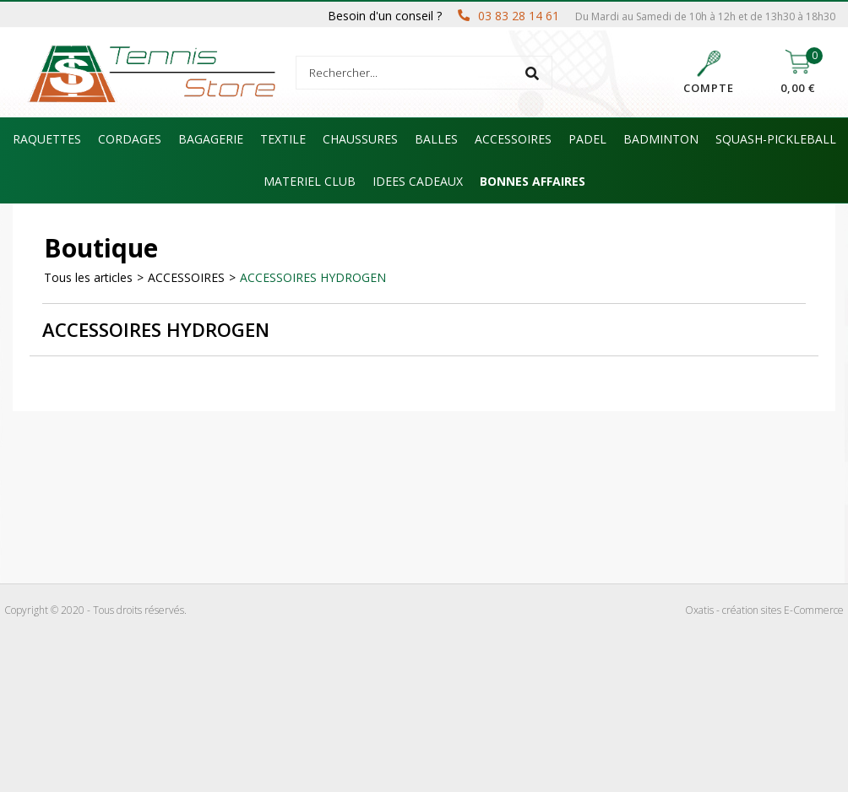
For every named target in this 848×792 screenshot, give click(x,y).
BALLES (436, 139)
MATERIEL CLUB (310, 181)
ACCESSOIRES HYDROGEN (313, 277)
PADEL (587, 139)
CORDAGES (129, 139)
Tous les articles (88, 277)
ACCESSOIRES (513, 139)
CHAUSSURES (360, 139)
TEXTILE (283, 139)
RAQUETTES (47, 139)
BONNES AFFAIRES (532, 181)
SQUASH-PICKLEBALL (775, 139)
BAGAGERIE (210, 139)
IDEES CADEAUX (417, 181)
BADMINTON (661, 139)
